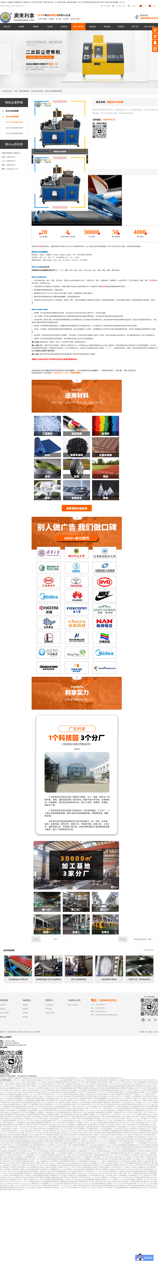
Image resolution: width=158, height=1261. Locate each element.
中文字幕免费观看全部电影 (132, 1163)
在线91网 (61, 1102)
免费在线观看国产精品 (94, 1082)
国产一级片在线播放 (8, 1084)
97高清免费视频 (14, 1175)
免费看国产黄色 (37, 1104)
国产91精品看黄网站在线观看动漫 (125, 1145)
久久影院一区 (103, 1163)
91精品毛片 (28, 1173)
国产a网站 (64, 1177)
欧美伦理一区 (32, 1106)
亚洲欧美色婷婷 (97, 1102)
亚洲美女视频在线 (39, 1173)
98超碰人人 (85, 1139)
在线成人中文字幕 (73, 1100)
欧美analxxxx (19, 1183)
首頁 (15, 91)
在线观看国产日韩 (139, 1096)
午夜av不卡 (11, 1171)
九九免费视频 (28, 1157)
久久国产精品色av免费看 (128, 1161)
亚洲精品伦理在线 (122, 1094)
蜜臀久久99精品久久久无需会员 (16, 1165)
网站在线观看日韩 (38, 1098)
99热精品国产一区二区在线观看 (119, 1143)
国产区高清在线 (42, 1125)
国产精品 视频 (135, 1108)
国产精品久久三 (121, 1135)
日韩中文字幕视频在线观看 (63, 1143)
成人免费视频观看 (87, 1118)
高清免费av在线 (111, 1175)
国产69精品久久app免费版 (88, 1163)
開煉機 (35, 26)
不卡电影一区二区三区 (19, 1129)
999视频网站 (53, 1165)
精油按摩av (31, 1155)
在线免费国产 (12, 1110)
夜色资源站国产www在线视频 (13, 1123)
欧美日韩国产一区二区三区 (60, 1118)
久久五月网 (8, 1133)
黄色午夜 (42, 1129)
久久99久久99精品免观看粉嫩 (99, 1151)
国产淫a (129, 1082)
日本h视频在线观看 (19, 1153)
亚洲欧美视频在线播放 (18, 1106)
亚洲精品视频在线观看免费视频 (57, 1159)
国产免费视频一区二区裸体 (77, 1187)
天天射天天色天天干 (88, 1149)
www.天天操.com (74, 1149)
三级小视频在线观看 (75, 1171)
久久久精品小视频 (137, 1157)
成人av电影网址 (5, 1169)
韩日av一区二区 (90, 1123)
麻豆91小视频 (35, 1163)
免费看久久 (75, 1141)
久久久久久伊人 (114, 1084)
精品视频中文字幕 (21, 1147)
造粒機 (49, 26)
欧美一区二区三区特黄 (65, 1129)
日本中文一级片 (97, 1173)
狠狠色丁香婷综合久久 (136, 1135)
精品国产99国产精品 (58, 1108)
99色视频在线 (51, 1129)
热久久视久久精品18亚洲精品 (24, 1092)
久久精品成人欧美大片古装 (140, 1155)
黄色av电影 (77, 1185)
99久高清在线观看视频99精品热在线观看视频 (74, 1165)
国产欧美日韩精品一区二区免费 (25, 1149)
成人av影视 (126, 1157)
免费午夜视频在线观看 (71, 1094)
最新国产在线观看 (66, 1153)
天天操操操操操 (136, 1106)
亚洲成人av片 (130, 1102)
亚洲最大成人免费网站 (81, 1114)
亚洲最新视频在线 (99, 1183)
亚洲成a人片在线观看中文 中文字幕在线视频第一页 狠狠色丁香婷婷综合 (28, 1112)
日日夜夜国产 (74, 1177)
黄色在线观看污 (55, 1133)
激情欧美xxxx (36, 1183)
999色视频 (117, 1120)
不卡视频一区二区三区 (149, 1118)
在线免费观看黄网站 (21, 1159)
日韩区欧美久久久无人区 (52, 1104)
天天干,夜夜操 (143, 1175)
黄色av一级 (35, 1161)
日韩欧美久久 (150, 1185)
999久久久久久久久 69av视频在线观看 (26, 1181)
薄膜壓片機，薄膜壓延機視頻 (140, 979)
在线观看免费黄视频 (112, 1088)
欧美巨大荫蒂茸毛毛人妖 (21, 1167)
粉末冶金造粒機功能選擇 (14, 128)
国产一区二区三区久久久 (148, 1112)
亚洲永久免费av (108, 1082)
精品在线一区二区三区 (57, 1131)
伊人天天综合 (47, 1147)
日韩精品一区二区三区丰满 (38, 1165)
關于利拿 (135, 26)
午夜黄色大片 (52, 1145)
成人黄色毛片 (138, 1159)
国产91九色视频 (37, 1141)
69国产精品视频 (6, 1114)
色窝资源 (7, 1116)
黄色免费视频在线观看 (68, 1161)
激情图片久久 (115, 1080)
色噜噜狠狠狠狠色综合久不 (103, 1155)
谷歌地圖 (36, 1032)
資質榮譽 (106, 26)
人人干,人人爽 (80, 1137)
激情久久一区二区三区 (99, 1143)
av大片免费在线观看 (140, 1114)
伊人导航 (59, 1096)
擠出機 (151, 280)
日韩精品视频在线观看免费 (34, 1123)
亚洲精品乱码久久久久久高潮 (42, 1143)
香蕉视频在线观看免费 (57, 1127)
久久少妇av (51, 1149)
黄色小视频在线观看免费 (111, 1133)
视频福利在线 (113, 1161)
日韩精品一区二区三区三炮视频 (147, 1102)
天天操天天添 (81, 1092)
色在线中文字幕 (30, 1125)
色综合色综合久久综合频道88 (61, 1086)
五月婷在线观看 (78, 1169)
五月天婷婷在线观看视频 (21, 1161)
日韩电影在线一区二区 (121, 1112)
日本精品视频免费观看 (142, 1177)
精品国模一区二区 (144, 1092)
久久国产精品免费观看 (121, 1108)
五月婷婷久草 (150, 1157)
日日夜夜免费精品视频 (108, 1127)
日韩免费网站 (73, 1090)
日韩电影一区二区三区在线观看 (41, 1084)
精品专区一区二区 (40, 1102)
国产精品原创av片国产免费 (46, 1137)
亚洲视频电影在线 (135, 1187)
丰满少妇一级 (52, 1102)
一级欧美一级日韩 (130, 1167)
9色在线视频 (121, 1127)
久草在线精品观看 (130, 1092)
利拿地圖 (107, 6)
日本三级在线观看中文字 (38, 1145)
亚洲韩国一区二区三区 (105, 1120)
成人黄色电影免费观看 (95, 1147)
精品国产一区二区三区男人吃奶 (34, 1094)
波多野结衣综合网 (115, 1123)
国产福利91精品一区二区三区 (89, 1177)
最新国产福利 (146, 1133)
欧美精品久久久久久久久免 (99, 1141)
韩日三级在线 (27, 1080)
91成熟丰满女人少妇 (63, 1163)
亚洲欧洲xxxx (14, 1179)
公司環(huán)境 (121, 6)
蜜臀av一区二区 (96, 1114)
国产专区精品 (135, 1094)
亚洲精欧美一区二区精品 (58, 1175)
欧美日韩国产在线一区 (144, 1123)
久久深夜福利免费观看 (8, 1120)
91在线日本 (141, 1151)
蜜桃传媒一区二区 (117, 1177)
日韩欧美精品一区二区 (38, 1090)
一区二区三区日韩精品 (122, 1155)
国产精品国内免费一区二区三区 (134, 1183)
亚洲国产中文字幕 (59, 1147)
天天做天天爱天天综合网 (97, 1181)
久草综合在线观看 (14, 1135)
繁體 (154, 6)
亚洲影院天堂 (71, 1127)
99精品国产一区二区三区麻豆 (103, 1157)
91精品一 (46, 1118)
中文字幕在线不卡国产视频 (30, 1116)
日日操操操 (44, 1169)
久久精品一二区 (79, 1120)
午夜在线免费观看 (77, 1096)
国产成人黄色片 (18, 1189)
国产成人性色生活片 (110, 1173)
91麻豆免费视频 (78, 1086)
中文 (145, 6)
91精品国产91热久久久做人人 (34, 1096)
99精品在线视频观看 (128, 1151)
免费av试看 (122, 1173)
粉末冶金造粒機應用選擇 (53, 91)
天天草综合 (11, 1163)
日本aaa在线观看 (129, 1125)
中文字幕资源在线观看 (19, 1108)
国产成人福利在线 (22, 1163)
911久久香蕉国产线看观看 (45, 1155)
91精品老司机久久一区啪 (15, 1131)
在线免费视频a (87, 1167)
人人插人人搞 (75, 1106)
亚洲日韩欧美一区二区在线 (36, 1082)
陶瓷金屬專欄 (78, 26)
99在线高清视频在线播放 (107, 1090)
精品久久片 (66, 1133)
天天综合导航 (108, 1187)
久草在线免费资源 (17, 1173)
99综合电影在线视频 (68, 1092)
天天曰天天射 (33, 1133)
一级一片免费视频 (133, 1173)
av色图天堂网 (49, 1141)
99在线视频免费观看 (121, 1187)
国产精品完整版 (91, 1096)
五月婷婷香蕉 (151, 1167)
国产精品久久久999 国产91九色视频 (61, 1125)
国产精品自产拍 (146, 1181)
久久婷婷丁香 (138, 1169)
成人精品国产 (127, 1159)
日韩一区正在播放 (95, 1133)
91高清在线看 (104, 1131)
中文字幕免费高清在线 (96, 1175)
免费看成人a (105, 1177)
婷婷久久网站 (14, 1090)
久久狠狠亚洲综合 (138, 1110)
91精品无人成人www (7, 1177)
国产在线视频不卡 (124, 1181)
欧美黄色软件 (6, 1108)
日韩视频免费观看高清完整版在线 (24, 1137)
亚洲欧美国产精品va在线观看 (56, 1090)
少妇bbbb (118, 1125)
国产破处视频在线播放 (136, 1185)
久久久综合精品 (139, 1141)
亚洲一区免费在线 (128, 1120)
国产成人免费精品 (102, 1169)
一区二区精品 (145, 1094)
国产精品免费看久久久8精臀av (73, 1123)
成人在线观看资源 (54, 1092)
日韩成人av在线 (113, 1100)
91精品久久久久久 (83, 1173)
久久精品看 (45, 1116)
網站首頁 (7, 26)
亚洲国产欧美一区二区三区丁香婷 (70, 1167)
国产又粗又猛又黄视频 (82, 1143)
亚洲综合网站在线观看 (134, 1086)
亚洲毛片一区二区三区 (88, 1100)
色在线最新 (19, 1100)
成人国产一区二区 (100, 1153)
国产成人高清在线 (79, 1155)
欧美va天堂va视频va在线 (126, 1116)
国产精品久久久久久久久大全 (81, 1183)
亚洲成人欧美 (58, 1135)
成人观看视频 (93, 1090)
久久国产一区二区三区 (37, 1159)
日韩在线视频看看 (99, 1098)
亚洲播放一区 (89, 1159)
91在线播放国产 (82, 1151)
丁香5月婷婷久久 (117, 1167)
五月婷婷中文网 (44, 1086)
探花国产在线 (117, 1159)
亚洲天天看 (11, 1155)
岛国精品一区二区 (35, 1179)
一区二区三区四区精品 (41, 1151)
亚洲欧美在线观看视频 (117, 1086)
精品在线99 (29, 1131)
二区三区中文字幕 (118, 1118)
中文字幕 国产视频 (83, 1135)
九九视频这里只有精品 (124, 1110)
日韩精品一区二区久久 (103, 1118)
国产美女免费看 (8, 1141)
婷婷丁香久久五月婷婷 (29, 1185)
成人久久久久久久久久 (146, 1149)
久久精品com (24, 1090)
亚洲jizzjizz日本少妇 (97, 1088)
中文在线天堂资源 (146, 1090)
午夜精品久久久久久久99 (66, 1137)
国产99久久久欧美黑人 (124, 1096)
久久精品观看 (50, 1098)
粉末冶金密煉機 (12, 111)
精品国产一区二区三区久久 (63, 1185)
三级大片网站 (33, 1129)
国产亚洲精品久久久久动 (92, 1171)
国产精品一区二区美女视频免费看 (16, 1145)
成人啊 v (90, 1155)
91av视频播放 (122, 1175)
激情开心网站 (27, 1151)
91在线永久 (140, 1120)
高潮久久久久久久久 (48, 1163)
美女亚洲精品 (19, 1125)
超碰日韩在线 (132, 1149)
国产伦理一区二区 (129, 1123)
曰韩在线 (118, 1157)
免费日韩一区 (50, 1123)
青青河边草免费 (70, 1135)
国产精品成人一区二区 (54, 1094)
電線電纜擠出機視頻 (109, 979)
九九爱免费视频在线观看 (40, 1175)
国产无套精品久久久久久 (103, 1145)
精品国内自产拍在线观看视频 (22, 1102)
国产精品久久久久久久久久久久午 (89, 1110)
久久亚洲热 (83, 1090)
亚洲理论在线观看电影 (23, 1141)
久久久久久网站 (20, 1082)
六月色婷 (124, 1084)
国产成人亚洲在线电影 (102, 1167)
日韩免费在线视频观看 (14, 1098)
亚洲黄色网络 (90, 1086)
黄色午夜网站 (78, 1088)
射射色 (18, 1084)
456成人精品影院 (103, 1094)
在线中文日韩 (72, 1108)
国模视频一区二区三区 (50, 1183)
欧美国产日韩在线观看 (72, 1139)
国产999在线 (54, 1116)
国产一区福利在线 (105, 1108)
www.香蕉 (152, 1175)
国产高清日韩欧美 (43, 1139)
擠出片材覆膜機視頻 (78, 979)
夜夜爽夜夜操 (90, 1169)
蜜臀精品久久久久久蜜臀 (30, 1135)
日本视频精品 (133, 1175)
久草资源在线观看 (22, 1171)
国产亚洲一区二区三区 (98, 1139)
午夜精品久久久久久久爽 (33, 1118)
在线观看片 (81, 1127)
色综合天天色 (83, 1133)
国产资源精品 (71, 1151)
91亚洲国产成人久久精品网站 (101, 1165)
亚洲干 (96, 1131)
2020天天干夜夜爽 (144, 1145)
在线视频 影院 (120, 1139)
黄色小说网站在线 (108, 1110)
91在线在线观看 (102, 1123)
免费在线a (79, 1116)
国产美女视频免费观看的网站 (21, 1143)
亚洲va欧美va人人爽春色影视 (84, 1080)
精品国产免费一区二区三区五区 (131, 1080)
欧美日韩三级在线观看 (57, 1151)
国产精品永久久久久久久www (38, 1127)
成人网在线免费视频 (8, 1104)
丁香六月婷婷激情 (139, 1082)
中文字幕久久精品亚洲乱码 (83, 1153)
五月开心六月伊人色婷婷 (65, 1098)
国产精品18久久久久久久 (27, 1139)
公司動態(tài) (49, 1005)
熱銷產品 (64, 26)
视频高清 (62, 1116)
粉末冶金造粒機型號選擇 (14, 133)
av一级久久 (103, 1161)
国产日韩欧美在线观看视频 (107, 1116)
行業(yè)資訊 (49, 1013)
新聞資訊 (121, 26)
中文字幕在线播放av (106, 1129)
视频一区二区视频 (140, 1100)
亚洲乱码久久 (94, 1161)
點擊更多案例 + (149, 950)
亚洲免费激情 (83, 1181)
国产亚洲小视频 (149, 1088)
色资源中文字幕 (41, 1092)
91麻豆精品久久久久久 (107, 1137)
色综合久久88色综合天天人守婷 (120, 1169)
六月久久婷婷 (131, 1127)
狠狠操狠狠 (56, 1177)
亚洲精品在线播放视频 (142, 1147)
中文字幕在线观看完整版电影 (53, 1179)
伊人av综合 (90, 1145)
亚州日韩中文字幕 (121, 1129)
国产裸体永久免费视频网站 (57, 1171)
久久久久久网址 (120, 1082)
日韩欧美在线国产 (102, 1080)
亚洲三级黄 (16, 1116)
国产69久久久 (122, 1090)
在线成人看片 (63, 1145)
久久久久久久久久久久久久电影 (28, 1120)
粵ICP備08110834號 (151, 1032)
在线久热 (41, 1106)
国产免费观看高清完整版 (50, 1181)
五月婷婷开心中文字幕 (77, 1082)
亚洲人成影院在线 (74, 1112)
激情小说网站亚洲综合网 (125, 1104)
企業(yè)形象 (4, 1013)
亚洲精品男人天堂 (126, 1100)
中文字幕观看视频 (141, 1125)
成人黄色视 (27, 1098)
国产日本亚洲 (61, 1100)
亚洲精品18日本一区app (63, 1155)
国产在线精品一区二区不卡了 (43, 1080)
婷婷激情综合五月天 (130, 1131)
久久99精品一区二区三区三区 (122, 1114)
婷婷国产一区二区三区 (115, 1183)
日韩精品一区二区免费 (106, 1125)
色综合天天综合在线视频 (124, 1137)
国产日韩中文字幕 (142, 1165)
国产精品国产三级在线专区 (130, 1133)
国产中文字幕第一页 (20, 1133)
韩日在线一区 (8, 1181)
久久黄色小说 (108, 1147)
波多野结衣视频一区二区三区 (47, 1088)
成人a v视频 (71, 1116)
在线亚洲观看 (72, 1173)
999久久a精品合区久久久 (116, 1098)
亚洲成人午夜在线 (131, 1098)
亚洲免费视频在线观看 (92, 1179)
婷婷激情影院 (102, 1100)
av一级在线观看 (149, 1159)
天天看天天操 (75, 1118)
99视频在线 (141, 1167)
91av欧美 (74, 1133)
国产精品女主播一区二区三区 (87, 1108)
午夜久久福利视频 (43, 1153)
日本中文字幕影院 (147, 1108)
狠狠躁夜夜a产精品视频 (103, 1112)
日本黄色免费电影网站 (115, 1092)
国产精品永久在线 (108, 1135)
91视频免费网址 (82, 1175)
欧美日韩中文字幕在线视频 (92, 1185)
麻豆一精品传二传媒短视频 (145, 1116)
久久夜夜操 (38, 1187)
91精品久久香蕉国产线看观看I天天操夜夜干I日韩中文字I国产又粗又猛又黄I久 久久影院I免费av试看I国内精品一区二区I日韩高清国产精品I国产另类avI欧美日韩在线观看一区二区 (62, 2)
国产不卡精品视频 (46, 1135)
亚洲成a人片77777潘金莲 (109, 1179)
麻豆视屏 (74, 1163)
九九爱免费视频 (82, 1161)
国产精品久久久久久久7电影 (145, 1104)
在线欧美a (72, 1175)
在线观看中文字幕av (37, 1167)
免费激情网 (63, 1181)
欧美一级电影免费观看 (106, 1106)
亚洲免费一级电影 (18, 1169)
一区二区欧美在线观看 (127, 1179)
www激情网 (10, 1147)
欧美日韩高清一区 (115, 1163)
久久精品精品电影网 (122, 1106)
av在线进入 (111, 1139)
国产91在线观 (25, 1175)
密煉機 (21, 26)
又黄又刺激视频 (79, 1129)
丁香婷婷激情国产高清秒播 (35, 1114)
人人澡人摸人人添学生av (75, 1131)
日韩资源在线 (50, 1100)
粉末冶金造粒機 (36, 91)
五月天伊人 (17, 1080)
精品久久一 (145, 1153)
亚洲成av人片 (51, 1096)
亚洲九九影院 (142, 1139)
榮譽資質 (3, 1017)
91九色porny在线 (120, 1149)
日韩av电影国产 (92, 1137)
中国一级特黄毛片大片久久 (143, 1137)
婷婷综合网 (112, 1104)
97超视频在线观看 (116, 1131)
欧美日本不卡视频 (79, 1104)
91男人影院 (128, 1177)
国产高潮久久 (148, 1086)
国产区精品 (134, 1112)
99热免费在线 (149, 1135)
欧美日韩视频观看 (17, 1096)
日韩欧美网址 (93, 1125)
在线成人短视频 (71, 1102)
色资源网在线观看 (52, 1114)
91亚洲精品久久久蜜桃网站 (49, 1161)
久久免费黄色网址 (92, 1129)
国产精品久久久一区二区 (105, 1149)
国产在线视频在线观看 (116, 1153)
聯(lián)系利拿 (149, 26)
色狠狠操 (67, 1096)
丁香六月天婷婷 (133, 1090)
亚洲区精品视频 (108, 1185)
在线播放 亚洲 (70, 1084)
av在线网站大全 (134, 1129)
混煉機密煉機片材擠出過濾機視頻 (48, 979)
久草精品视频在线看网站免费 (34, 1100)
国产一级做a (23, 1179)
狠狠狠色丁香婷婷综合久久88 (114, 1102)
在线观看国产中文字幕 (62, 1141)
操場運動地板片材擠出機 (18, 979)
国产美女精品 (102, 1096)
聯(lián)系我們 (73, 1005)
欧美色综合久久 (21, 1187)
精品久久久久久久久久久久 (27, 1088)
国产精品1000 (102, 1104)
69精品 (113, 1094)
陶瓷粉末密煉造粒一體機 (142, 939)
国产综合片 (106, 1114)
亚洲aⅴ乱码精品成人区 (88, 1094)
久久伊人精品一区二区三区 (76, 1147)
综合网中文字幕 (148, 1163)
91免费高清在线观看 (144, 1127)
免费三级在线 (112, 1181)
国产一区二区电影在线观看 (63, 1120)
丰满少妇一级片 (149, 1080)
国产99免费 (89, 1131)
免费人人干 (80, 1084)
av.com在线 (4, 1175)
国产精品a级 (72, 1181)
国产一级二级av (21, 1127)
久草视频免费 (53, 1169)
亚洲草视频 (34, 1171)
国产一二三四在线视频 (139, 1143)
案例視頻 (92, 26)
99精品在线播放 (51, 1167)
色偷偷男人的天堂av (76, 1159)
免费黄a (86, 1088)
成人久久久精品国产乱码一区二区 (140, 1084)
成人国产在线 (44, 1133)
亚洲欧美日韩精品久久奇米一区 (131, 1088)
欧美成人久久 (21, 1155)
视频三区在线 (21, 1177)
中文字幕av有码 (59, 1084)
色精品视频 (135, 1181)
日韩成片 (149, 1141)
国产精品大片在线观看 (132, 1153)
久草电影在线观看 (46, 1120)
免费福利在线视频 (92, 1127)
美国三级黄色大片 (121, 1185)
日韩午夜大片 (91, 1120)
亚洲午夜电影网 (65, 1183)
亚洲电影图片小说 (14, 1151)
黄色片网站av (19, 1118)
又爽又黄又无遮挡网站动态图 (57, 1082)
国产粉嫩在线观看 (126, 1141)
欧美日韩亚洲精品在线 (139, 1171)
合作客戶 (134, 6)
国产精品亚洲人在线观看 (13, 1157)
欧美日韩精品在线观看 (43, 1177)
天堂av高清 (25, 1084)
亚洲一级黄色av (32, 1086)
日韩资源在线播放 (101, 1086)
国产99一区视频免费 (85, 1157)
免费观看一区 (114, 1141)
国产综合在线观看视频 (150, 1106)
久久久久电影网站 (65, 1169)
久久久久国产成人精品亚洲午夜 (96, 1084)
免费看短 (148, 1151)
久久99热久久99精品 (95, 1187)
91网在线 (46, 1187)
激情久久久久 (42, 1149)
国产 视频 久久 (95, 1135)
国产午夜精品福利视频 (77, 1145)
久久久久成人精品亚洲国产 (64, 1080)
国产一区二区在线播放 (89, 1106)
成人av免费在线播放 (45, 1185)
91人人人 (27, 1183)
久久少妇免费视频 (66, 1114)
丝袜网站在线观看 (53, 1157)
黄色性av (150, 1100)
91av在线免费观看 (84, 1102)
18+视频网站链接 (81, 1125)
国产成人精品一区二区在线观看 (39, 1108)
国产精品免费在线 (18, 1114)
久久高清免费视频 (60, 1112)
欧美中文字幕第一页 (23, 1104)
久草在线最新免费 (32, 1169)
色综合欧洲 (79, 1179)
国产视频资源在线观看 (14, 1094)
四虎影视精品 (33, 1110)
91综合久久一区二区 (132, 1118)
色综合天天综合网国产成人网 (48, 1110)
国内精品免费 (21, 1086)
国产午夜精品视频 (90, 1116)
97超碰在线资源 (124, 1171)
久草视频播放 (22, 1110)
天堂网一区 (84, 1141)
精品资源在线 (131, 1139)
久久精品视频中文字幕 (69, 1157)
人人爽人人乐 (69, 1179)
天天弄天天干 (116, 1151)
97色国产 (58, 1123)
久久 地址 (111, 1096)
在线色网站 (30, 1177)
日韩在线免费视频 (65, 1088)
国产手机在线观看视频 (149, 1173)
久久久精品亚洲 (62, 1149)
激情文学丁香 (91, 1104)
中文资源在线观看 (57, 1139)
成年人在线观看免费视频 (83, 1098)
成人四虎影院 (32, 1153)
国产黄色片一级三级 (41, 1131)
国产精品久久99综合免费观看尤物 (57, 1106)
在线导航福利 (61, 1173)
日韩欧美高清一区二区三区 (97, 1092)
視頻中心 (3, 1009)
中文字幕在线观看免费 (109, 1171)
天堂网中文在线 (152, 1082)
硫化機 (25, 1017)
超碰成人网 (51, 1173)
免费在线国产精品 (35, 1147)
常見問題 (48, 1009)
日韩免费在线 (67, 1104)
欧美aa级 (31, 1187)
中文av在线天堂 (8, 1100)
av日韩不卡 (43, 1171)
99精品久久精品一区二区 (12, 1185)
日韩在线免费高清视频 (68, 1110)
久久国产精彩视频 (88, 1112)
